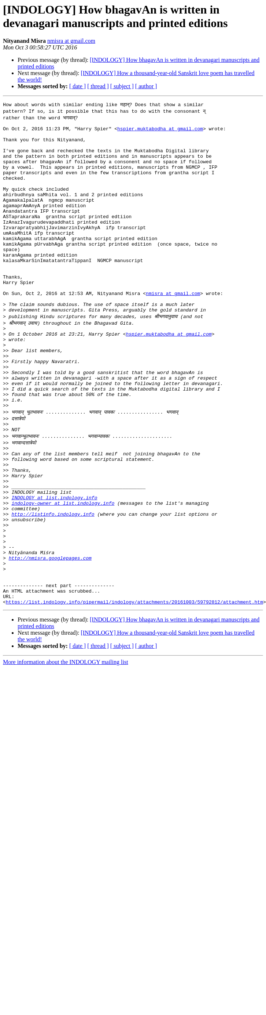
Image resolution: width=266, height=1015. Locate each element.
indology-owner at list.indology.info (62, 572)
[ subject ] (122, 86)
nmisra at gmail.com (71, 41)
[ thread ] (98, 86)
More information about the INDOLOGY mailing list (65, 751)
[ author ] (146, 86)
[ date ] (77, 86)
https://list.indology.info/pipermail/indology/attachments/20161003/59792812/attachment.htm (134, 690)
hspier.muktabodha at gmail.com (160, 130)
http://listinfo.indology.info (52, 585)
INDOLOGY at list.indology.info (54, 565)
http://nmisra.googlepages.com (50, 638)
